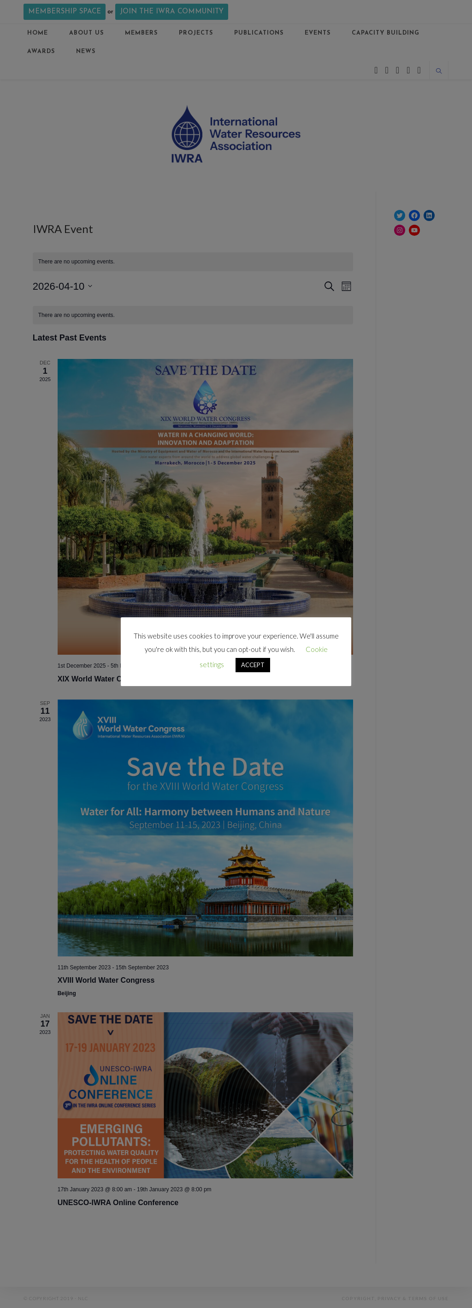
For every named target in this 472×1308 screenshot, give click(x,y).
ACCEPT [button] (253, 665)
